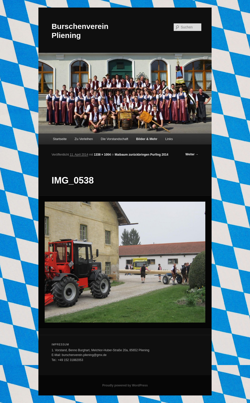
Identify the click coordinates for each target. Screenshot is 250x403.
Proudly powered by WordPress (125, 385)
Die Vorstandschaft (114, 139)
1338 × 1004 (102, 154)
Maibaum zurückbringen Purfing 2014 (141, 154)
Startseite (60, 139)
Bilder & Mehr (146, 139)
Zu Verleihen (84, 139)
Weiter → (192, 154)
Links (169, 139)
